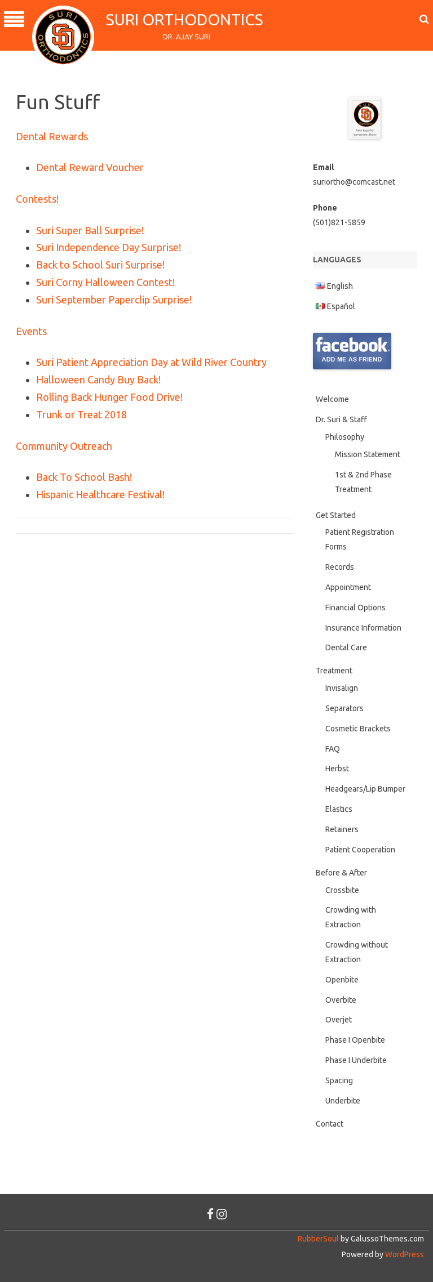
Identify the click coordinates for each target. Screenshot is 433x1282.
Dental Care (346, 647)
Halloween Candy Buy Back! (98, 379)
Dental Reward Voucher (90, 167)
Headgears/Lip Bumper (365, 788)
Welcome (332, 399)
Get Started (336, 515)
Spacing (339, 1080)
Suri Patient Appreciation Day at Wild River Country (151, 362)
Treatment (334, 670)
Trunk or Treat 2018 (81, 414)
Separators (344, 708)
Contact (329, 1123)
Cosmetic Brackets (358, 728)
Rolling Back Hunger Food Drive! (109, 397)
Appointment (348, 587)
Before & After (341, 872)
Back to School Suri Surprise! (100, 264)
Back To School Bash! (84, 477)
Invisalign (341, 688)
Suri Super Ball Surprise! (90, 230)
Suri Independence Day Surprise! (108, 247)
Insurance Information (363, 627)
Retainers (342, 829)
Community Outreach (64, 446)
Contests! (37, 198)
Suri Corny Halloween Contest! (105, 282)
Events (31, 331)
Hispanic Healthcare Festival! (100, 494)
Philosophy (344, 436)
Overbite (340, 999)
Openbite (342, 979)
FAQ (332, 748)
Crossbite (342, 890)
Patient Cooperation (360, 849)
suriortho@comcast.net (354, 181)
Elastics (338, 809)
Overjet (338, 1019)
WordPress (403, 1254)
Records (339, 566)
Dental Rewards (52, 136)
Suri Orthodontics (186, 19)
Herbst (337, 768)
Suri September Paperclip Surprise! (114, 299)
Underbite (342, 1100)
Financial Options (355, 607)
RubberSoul (318, 1238)
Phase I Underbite (356, 1060)
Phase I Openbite (355, 1039)
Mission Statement (367, 454)
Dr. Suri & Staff (341, 419)
